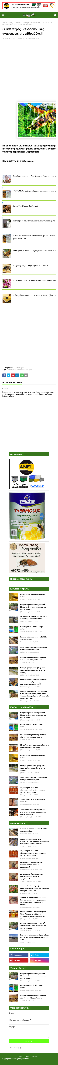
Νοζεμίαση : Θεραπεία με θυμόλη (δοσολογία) (30, 265)
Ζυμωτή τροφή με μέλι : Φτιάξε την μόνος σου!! (32, 800)
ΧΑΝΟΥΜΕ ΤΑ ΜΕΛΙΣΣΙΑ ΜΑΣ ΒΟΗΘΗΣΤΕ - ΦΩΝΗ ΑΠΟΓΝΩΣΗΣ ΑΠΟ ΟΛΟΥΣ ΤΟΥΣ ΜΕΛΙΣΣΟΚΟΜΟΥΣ (34, 841)
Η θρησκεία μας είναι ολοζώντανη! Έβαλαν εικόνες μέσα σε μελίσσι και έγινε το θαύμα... (33, 607)
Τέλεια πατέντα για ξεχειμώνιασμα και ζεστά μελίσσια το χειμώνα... (33, 648)
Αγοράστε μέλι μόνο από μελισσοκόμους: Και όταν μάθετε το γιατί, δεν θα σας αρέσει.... (33, 790)
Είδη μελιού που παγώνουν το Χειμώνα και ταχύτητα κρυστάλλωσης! (34, 746)
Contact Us (35, 1056)
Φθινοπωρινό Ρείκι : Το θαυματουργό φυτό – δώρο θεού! (34, 280)
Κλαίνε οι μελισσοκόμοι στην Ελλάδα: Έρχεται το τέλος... (34, 638)
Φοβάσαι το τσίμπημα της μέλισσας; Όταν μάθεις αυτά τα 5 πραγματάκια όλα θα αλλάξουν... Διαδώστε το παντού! (33, 901)
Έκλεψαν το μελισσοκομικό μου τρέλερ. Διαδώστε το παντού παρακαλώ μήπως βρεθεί (34, 937)
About (28, 1056)
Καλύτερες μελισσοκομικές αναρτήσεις (27, 22)
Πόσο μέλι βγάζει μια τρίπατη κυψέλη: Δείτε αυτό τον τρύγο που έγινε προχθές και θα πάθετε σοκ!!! (34, 681)
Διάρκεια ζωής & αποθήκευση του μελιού (32, 595)
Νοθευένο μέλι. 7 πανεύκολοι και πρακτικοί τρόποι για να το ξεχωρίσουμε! (32, 864)
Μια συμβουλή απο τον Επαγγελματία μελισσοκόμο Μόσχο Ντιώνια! (34, 617)
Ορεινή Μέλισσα (9, 38)
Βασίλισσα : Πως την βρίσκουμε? (25, 206)
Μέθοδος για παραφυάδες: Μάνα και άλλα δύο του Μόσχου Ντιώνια (33, 658)
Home (21, 1056)
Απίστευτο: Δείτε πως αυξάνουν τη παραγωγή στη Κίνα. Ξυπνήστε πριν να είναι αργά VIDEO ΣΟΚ (34, 888)
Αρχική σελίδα (7, 22)
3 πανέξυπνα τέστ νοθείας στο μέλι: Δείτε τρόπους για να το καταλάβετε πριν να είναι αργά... (33, 812)
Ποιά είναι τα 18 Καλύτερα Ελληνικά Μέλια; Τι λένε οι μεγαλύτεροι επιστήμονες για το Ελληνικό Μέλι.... (33, 914)
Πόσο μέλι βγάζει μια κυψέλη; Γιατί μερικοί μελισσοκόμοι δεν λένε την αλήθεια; (32, 670)
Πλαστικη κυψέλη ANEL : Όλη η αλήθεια (31, 628)
